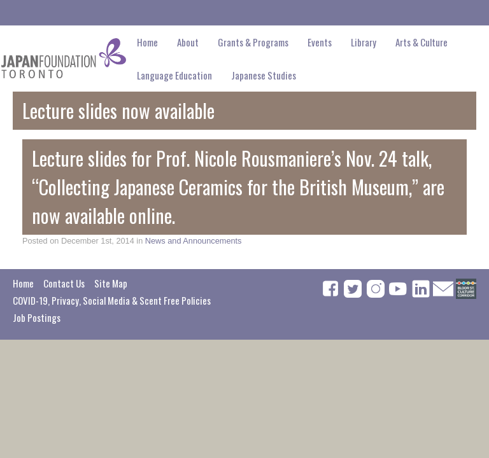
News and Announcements (193, 241)
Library (363, 42)
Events (320, 42)
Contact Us (64, 283)
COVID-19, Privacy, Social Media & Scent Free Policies (112, 300)
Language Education (174, 75)
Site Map (110, 283)
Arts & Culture (421, 42)
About (188, 42)
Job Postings (36, 317)
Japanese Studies (263, 75)
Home (147, 42)
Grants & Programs (253, 42)
